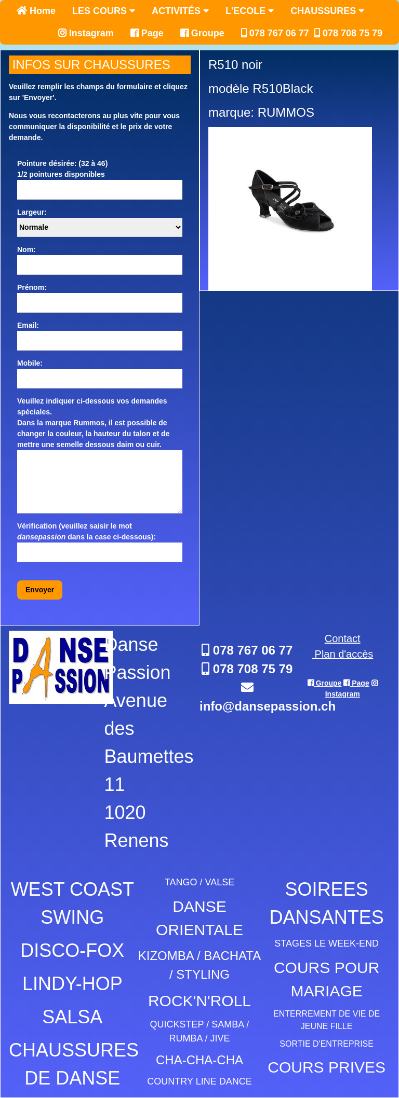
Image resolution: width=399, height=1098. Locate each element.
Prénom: (32, 287)
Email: (28, 325)
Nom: (26, 249)
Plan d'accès (342, 654)
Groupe (202, 33)
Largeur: (32, 212)
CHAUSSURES (327, 11)
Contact (343, 638)
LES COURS (103, 11)
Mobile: (30, 363)
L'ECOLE (249, 11)
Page (147, 33)
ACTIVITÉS (180, 11)
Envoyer (39, 590)
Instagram (86, 33)
